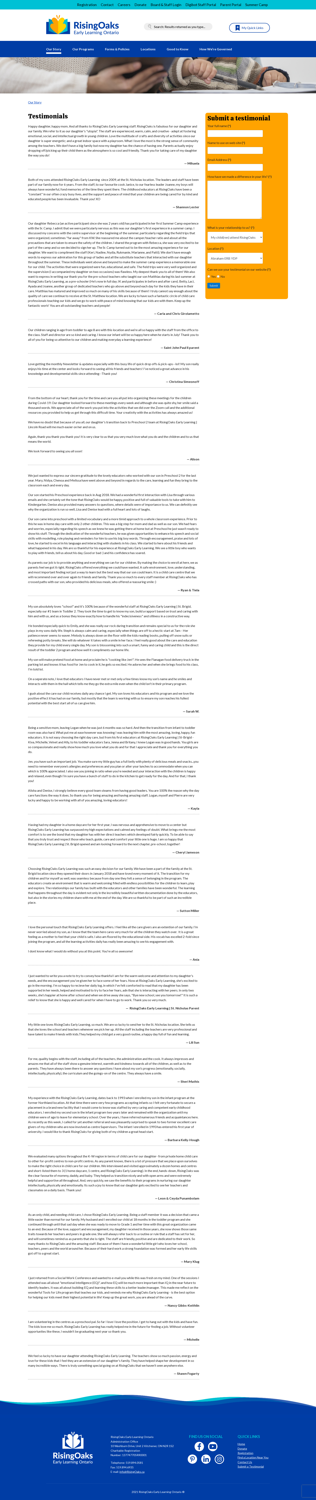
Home (241, 1444)
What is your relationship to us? (230, 227)
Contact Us (245, 1462)
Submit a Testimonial (251, 1466)
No (221, 276)
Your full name (219, 126)
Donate (140, 4)
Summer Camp (256, 4)
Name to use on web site (226, 143)
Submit (214, 285)
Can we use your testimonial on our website (239, 269)
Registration (87, 4)
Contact (107, 4)
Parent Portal (230, 4)
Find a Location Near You (253, 1457)
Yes (211, 276)
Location (215, 248)
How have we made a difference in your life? (239, 176)
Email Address (219, 160)
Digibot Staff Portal (200, 4)
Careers (124, 4)
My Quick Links (252, 28)
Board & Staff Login (166, 4)
